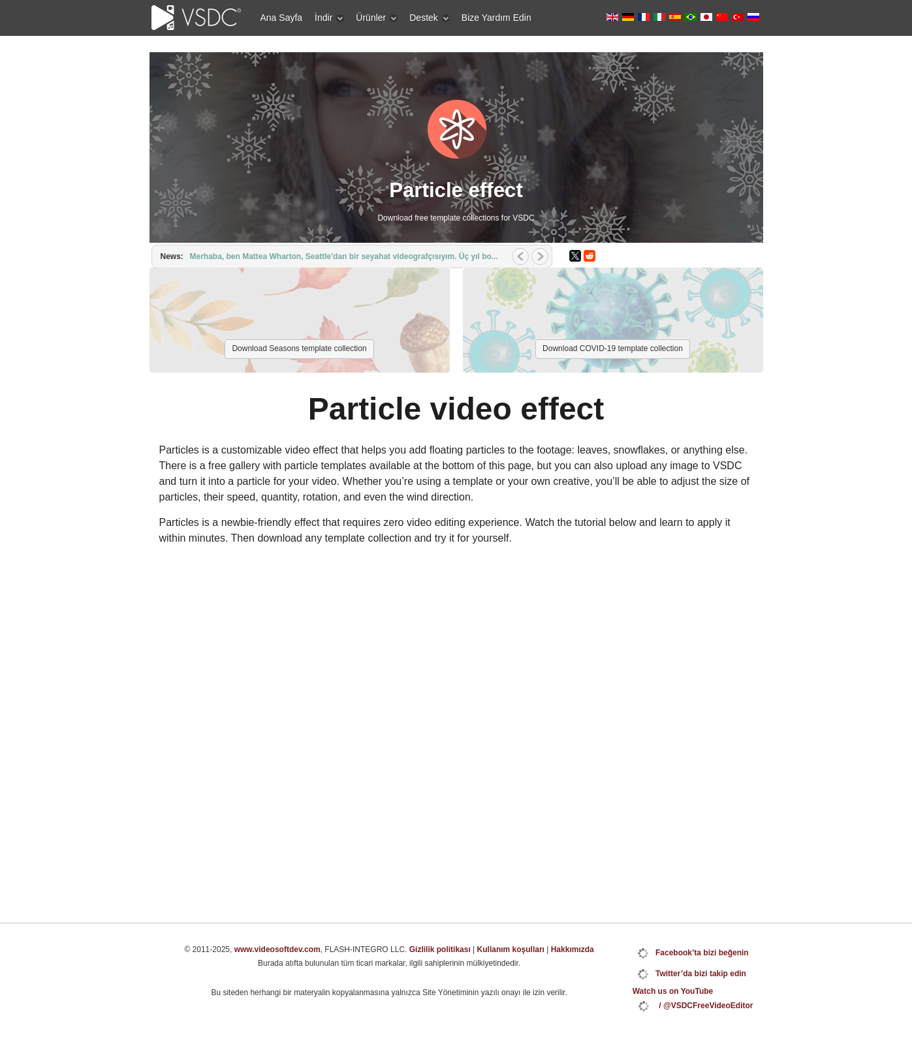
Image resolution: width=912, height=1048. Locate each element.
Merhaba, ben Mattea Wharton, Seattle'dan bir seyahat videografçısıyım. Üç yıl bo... (344, 256)
